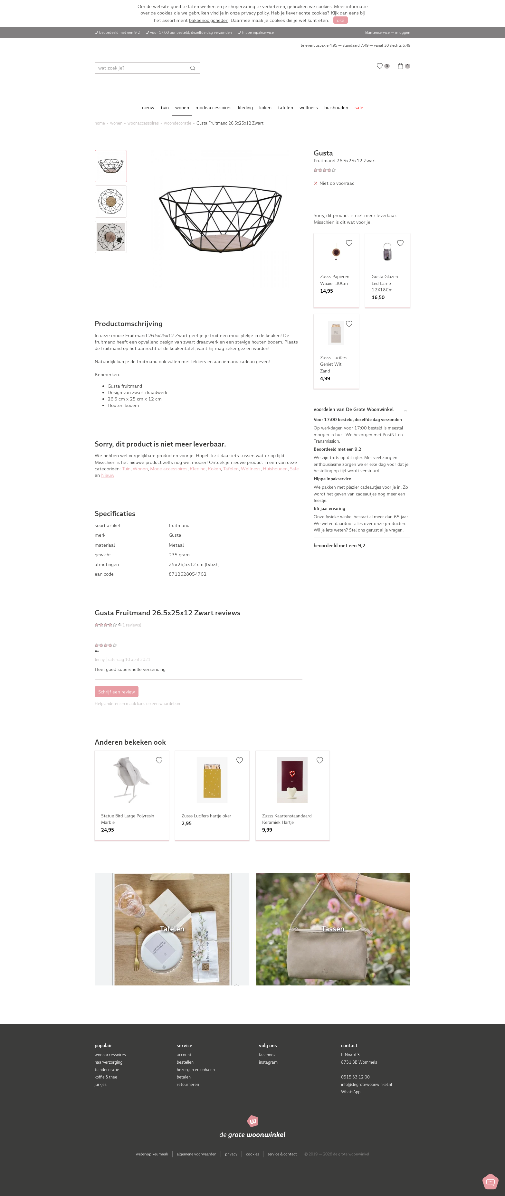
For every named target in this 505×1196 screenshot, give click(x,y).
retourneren (188, 1084)
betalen (184, 1077)
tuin (165, 107)
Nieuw (107, 475)
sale (359, 107)
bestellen (185, 1062)
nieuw (148, 107)
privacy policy (255, 13)
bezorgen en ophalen (196, 1069)
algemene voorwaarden (196, 1154)
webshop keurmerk (152, 1154)
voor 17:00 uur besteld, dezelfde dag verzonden (191, 32)
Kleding (197, 469)
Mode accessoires (168, 469)
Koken (214, 469)
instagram (268, 1062)
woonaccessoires (110, 1054)
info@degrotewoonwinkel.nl (366, 1084)
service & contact (282, 1154)
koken (265, 107)
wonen (182, 107)
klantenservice (377, 32)
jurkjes (101, 1084)
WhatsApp (350, 1091)
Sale (294, 469)
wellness (309, 107)
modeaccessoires (213, 107)
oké (340, 20)
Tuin (126, 469)
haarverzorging (108, 1062)
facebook (267, 1054)
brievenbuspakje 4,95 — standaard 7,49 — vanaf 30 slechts (355, 45)
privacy (231, 1154)
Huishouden (275, 469)
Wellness (251, 469)
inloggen (402, 32)
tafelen (285, 107)
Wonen (140, 469)
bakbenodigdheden (208, 20)
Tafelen (231, 469)
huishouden (336, 107)
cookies (252, 1154)
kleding (245, 107)
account (184, 1054)
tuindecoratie (107, 1069)
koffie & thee (106, 1077)
